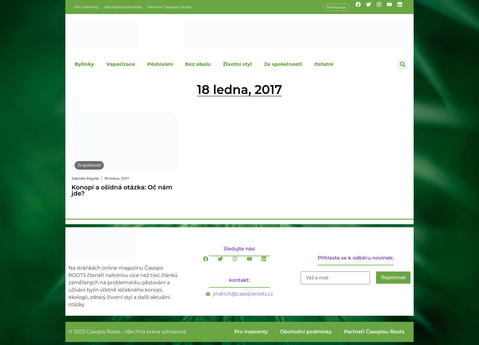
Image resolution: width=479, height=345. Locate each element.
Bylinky (84, 64)
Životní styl (237, 64)
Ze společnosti (283, 64)
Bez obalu (198, 64)
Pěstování (160, 64)
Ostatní (323, 64)
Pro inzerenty (86, 7)
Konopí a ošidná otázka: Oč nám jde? (121, 190)
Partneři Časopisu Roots (170, 7)
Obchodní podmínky (123, 7)
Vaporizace (120, 64)
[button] (402, 64)
